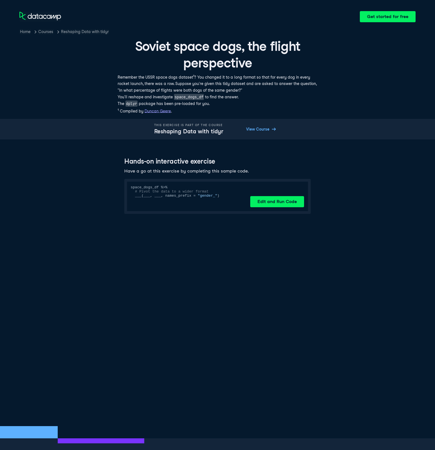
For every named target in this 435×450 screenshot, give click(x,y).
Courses (45, 31)
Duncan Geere (158, 111)
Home (25, 31)
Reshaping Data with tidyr (85, 31)
